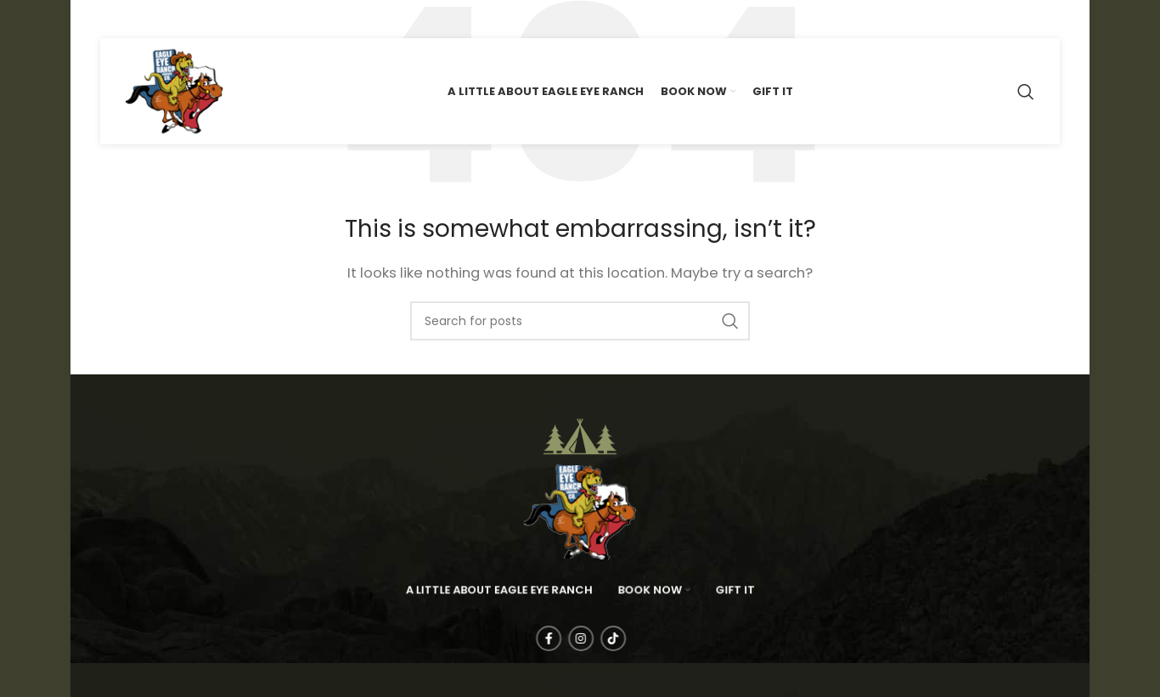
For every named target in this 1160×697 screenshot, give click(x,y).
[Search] (1026, 92)
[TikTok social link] (169, 19)
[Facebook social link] (112, 19)
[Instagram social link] (140, 19)
